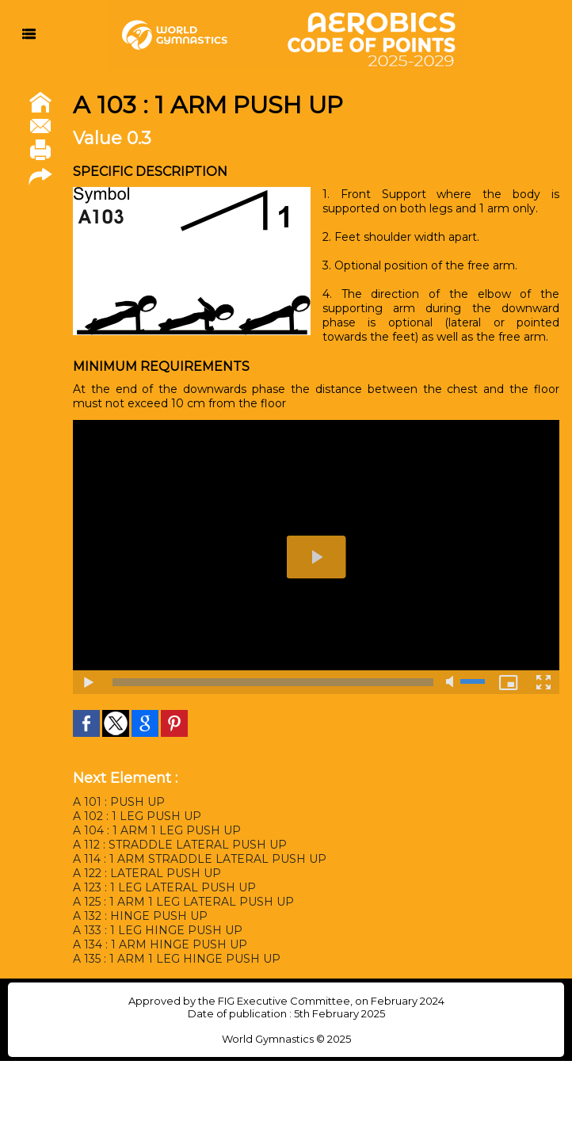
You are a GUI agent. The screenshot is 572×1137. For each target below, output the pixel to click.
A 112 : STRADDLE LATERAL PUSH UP (180, 844)
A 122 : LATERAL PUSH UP (147, 873)
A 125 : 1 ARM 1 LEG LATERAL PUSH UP (183, 902)
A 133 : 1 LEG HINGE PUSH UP (157, 930)
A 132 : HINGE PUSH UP (140, 916)
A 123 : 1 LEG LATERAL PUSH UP (164, 887)
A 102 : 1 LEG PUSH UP (137, 816)
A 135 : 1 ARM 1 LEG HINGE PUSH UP (176, 959)
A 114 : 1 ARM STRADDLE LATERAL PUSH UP (199, 859)
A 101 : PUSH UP (119, 802)
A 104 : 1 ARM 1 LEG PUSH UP (157, 830)
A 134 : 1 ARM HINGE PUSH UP (160, 944)
